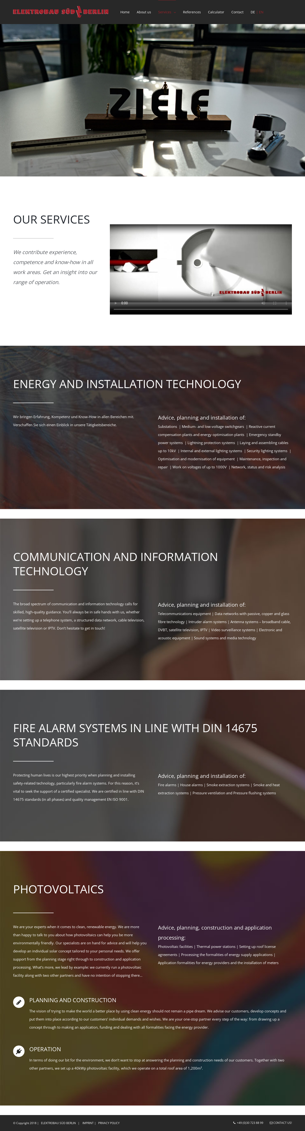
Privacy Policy (109, 1123)
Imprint (88, 1123)
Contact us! (281, 1123)
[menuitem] (128, 12)
